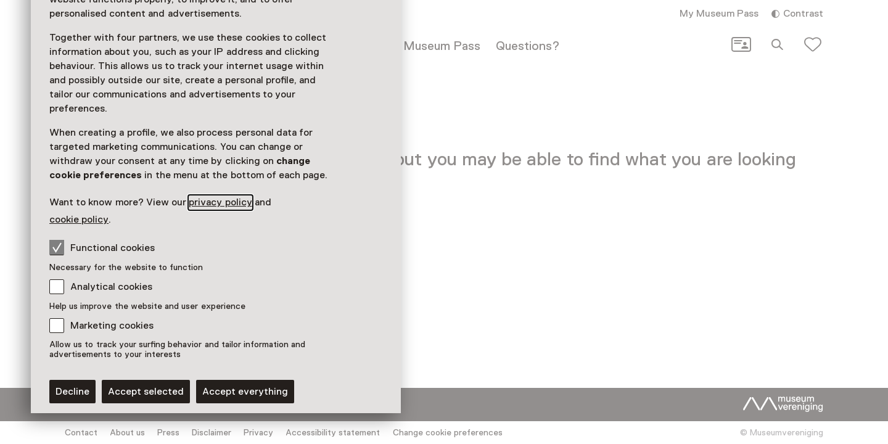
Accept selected (146, 391)
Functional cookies (102, 247)
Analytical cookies (111, 286)
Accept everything (245, 391)
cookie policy (79, 219)
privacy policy (220, 202)
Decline (72, 391)
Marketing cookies (112, 325)
